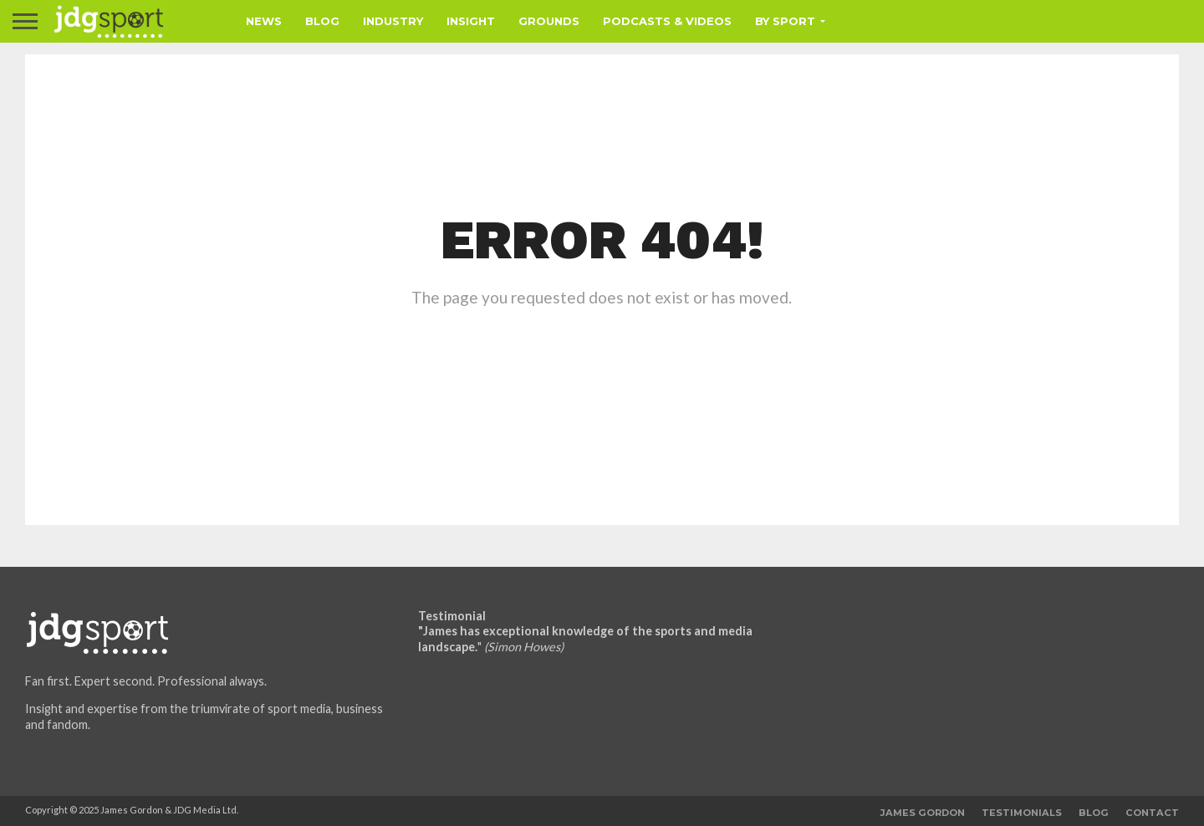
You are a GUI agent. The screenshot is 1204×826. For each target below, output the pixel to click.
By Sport (785, 21)
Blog (322, 21)
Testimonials (1022, 812)
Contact (1152, 812)
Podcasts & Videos (667, 21)
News (264, 21)
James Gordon (922, 812)
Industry (393, 21)
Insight (470, 21)
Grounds (548, 21)
